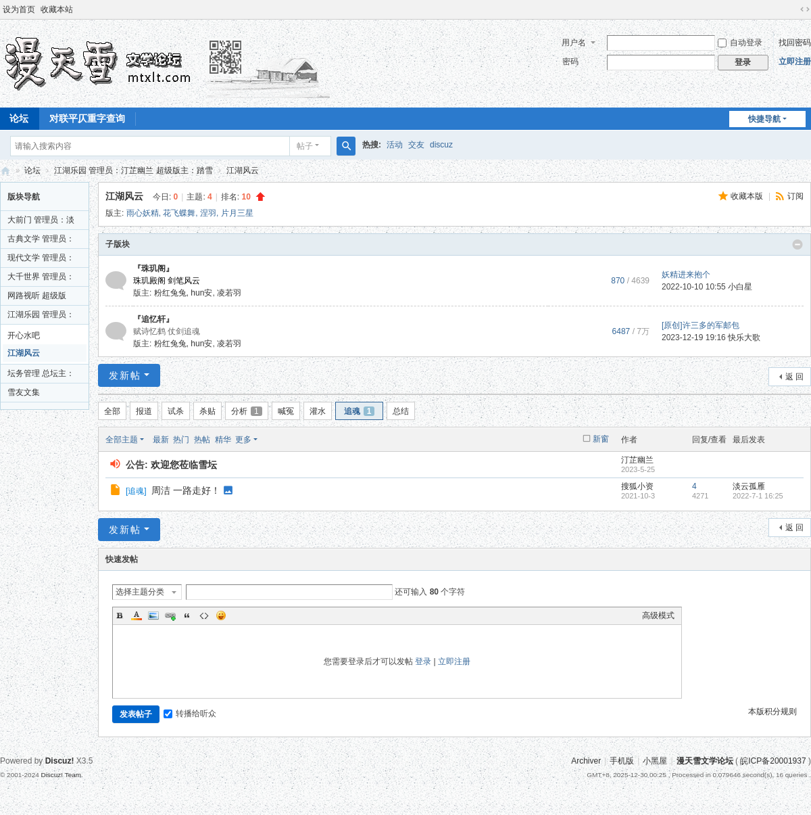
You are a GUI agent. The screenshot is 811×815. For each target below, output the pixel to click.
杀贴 (207, 411)
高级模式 (658, 615)
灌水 (318, 411)
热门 (181, 439)
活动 (395, 144)
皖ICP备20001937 (773, 761)
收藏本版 (748, 196)
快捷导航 (764, 119)
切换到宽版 (805, 9)
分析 (246, 411)
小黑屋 (655, 761)
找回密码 (795, 42)
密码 (570, 61)
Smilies (221, 615)
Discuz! (59, 761)
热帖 (202, 439)
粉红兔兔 (170, 293)
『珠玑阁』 (153, 268)
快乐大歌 (744, 337)
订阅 (795, 196)
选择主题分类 (140, 592)
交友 (416, 144)
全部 (112, 411)
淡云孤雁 (749, 486)
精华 (223, 439)
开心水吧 (23, 335)
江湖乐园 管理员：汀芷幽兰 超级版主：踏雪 (133, 170)
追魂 (359, 411)
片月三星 (237, 213)
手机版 (622, 761)
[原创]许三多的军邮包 (700, 325)
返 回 (794, 376)
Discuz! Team (61, 774)
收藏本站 (57, 9)
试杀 (176, 411)
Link (170, 615)
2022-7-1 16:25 (758, 496)
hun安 (201, 293)
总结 (401, 411)
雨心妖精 (142, 213)
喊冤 (286, 411)
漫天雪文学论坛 (5, 171)
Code (204, 615)
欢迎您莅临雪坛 (184, 464)
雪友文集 (23, 392)
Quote (187, 615)
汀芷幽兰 (637, 460)
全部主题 (121, 439)
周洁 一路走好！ (185, 490)
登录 (423, 661)
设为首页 (19, 9)
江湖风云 (242, 170)
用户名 (574, 42)
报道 (144, 411)
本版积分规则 (772, 711)
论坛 (32, 170)
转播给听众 (190, 713)
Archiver (586, 761)
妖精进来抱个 (686, 274)
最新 (161, 439)
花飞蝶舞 (179, 213)
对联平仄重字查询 (87, 118)
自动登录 (740, 42)
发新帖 (125, 375)
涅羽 (208, 213)
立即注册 (795, 61)
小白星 (740, 287)
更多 (243, 439)
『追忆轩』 (153, 319)
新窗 (601, 439)
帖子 (305, 146)
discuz (441, 144)
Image (153, 615)
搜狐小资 (637, 486)
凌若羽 (229, 293)
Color (136, 615)
